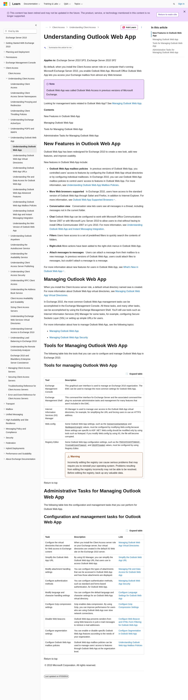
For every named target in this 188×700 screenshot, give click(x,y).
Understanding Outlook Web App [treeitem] (24, 148)
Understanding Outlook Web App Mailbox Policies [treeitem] (25, 204)
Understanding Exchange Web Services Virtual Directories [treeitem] (22, 320)
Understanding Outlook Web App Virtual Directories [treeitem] (23, 159)
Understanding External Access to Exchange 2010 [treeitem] (22, 331)
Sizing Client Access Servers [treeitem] (20, 309)
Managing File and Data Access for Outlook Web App (130, 572)
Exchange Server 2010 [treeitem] (16, 37)
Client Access (58, 27)
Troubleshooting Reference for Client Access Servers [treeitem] (22, 388)
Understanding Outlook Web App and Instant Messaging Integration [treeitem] (23, 214)
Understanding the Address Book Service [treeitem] (23, 291)
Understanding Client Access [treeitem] (20, 86)
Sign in (181, 4)
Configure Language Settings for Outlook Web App (130, 595)
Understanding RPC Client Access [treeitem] (23, 282)
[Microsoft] (5, 4)
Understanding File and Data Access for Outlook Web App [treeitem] (24, 180)
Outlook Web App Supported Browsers (93, 199)
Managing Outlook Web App (126, 103)
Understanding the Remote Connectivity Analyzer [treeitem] (23, 348)
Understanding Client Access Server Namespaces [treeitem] (23, 95)
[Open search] (174, 4)
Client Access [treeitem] (14, 73)
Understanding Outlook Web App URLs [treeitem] (23, 170)
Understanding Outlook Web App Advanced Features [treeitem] (23, 193)
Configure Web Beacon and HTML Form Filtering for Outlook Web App (130, 622)
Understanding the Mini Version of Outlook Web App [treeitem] (24, 227)
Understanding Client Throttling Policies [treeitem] (20, 113)
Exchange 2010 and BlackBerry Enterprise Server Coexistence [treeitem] (20, 359)
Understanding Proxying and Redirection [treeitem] (24, 104)
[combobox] (20, 31)
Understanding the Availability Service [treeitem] (19, 256)
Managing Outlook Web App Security (68, 337)
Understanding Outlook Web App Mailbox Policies (93, 185)
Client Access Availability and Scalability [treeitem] (22, 300)
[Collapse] (36, 25)
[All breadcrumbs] (46, 27)
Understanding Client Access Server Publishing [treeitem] (22, 264)
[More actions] (141, 27)
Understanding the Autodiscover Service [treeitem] (20, 247)
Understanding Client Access (82, 27)
